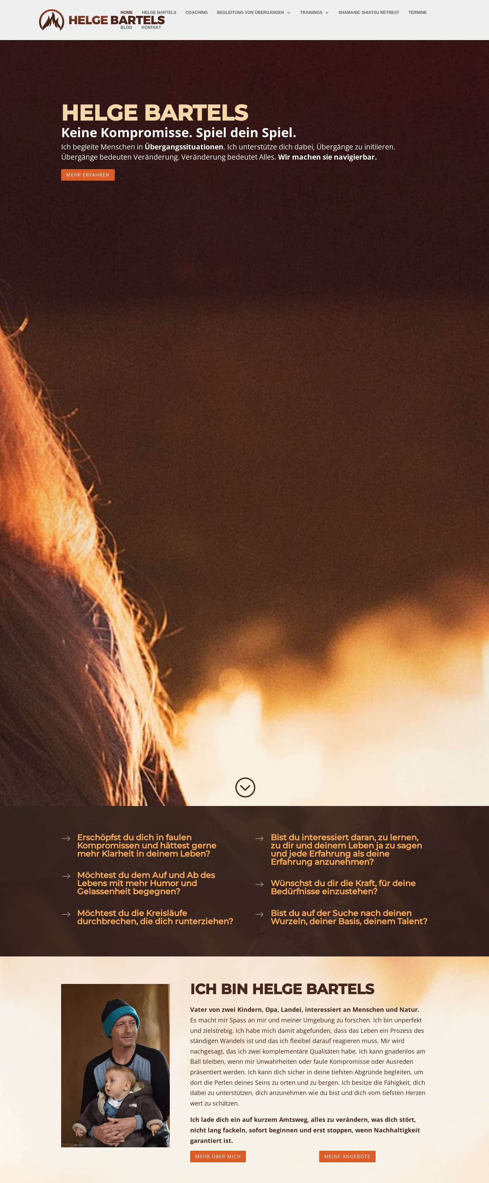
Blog (126, 27)
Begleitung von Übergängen (250, 12)
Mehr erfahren (88, 175)
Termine (418, 12)
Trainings (311, 12)
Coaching (196, 12)
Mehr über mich (218, 1156)
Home (127, 12)
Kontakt (151, 27)
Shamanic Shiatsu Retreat (369, 12)
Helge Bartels (159, 12)
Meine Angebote (347, 1156)
